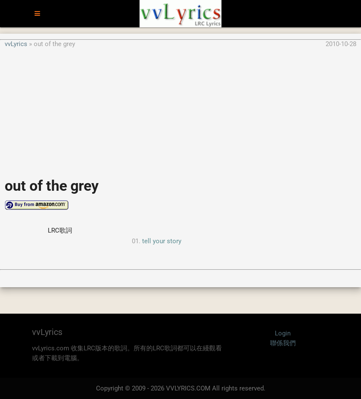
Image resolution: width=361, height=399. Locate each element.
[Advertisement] (180, 108)
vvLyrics (16, 44)
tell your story (161, 241)
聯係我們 (283, 343)
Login (283, 333)
